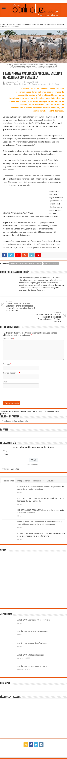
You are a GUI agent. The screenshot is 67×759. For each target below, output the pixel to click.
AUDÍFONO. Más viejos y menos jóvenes (33, 620)
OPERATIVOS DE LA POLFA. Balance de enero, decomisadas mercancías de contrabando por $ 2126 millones (20, 306)
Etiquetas (50, 481)
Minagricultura (51, 263)
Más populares (23, 481)
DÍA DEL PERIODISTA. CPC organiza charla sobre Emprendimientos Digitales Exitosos (46, 317)
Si (6, 451)
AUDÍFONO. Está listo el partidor (30, 655)
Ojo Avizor (22, 84)
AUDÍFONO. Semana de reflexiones (31, 643)
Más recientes (8, 481)
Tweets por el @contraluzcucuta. (15, 421)
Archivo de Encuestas (10, 469)
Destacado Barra (14, 24)
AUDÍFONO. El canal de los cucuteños (32, 631)
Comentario (8, 339)
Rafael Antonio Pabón (14, 82)
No (6, 455)
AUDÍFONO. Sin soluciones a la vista (32, 666)
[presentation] (24, 395)
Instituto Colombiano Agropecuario (25, 263)
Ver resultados (33, 465)
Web (5, 382)
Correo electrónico (11, 373)
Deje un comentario (39, 84)
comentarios (38, 481)
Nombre (7, 364)
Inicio (2, 24)
